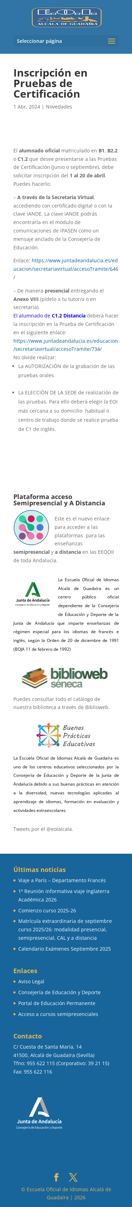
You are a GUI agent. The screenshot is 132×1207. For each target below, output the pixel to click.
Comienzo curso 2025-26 (47, 910)
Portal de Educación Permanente (56, 1003)
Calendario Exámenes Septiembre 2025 (64, 948)
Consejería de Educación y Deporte (59, 992)
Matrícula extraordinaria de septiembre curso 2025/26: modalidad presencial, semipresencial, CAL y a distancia (65, 929)
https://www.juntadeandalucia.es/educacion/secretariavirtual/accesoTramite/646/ (65, 269)
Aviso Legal (31, 981)
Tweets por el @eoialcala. (43, 829)
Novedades (59, 106)
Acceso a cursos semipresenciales (58, 1014)
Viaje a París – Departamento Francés (62, 880)
